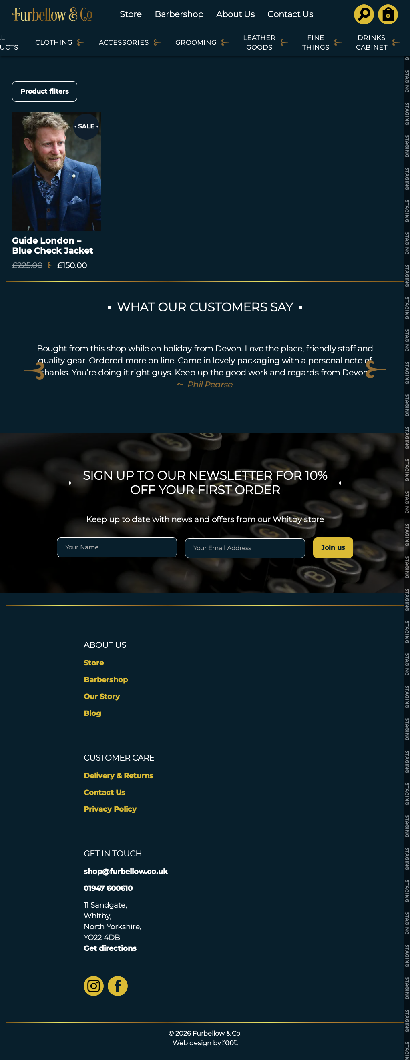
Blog (92, 713)
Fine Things (316, 42)
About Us (235, 14)
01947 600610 (108, 888)
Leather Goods (259, 42)
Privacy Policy (110, 809)
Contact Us (290, 14)
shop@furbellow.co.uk (126, 871)
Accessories (124, 42)
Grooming (196, 42)
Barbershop (179, 14)
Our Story (102, 696)
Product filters (44, 91)
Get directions (110, 948)
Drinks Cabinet (372, 42)
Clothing (53, 42)
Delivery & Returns (118, 775)
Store (131, 14)
